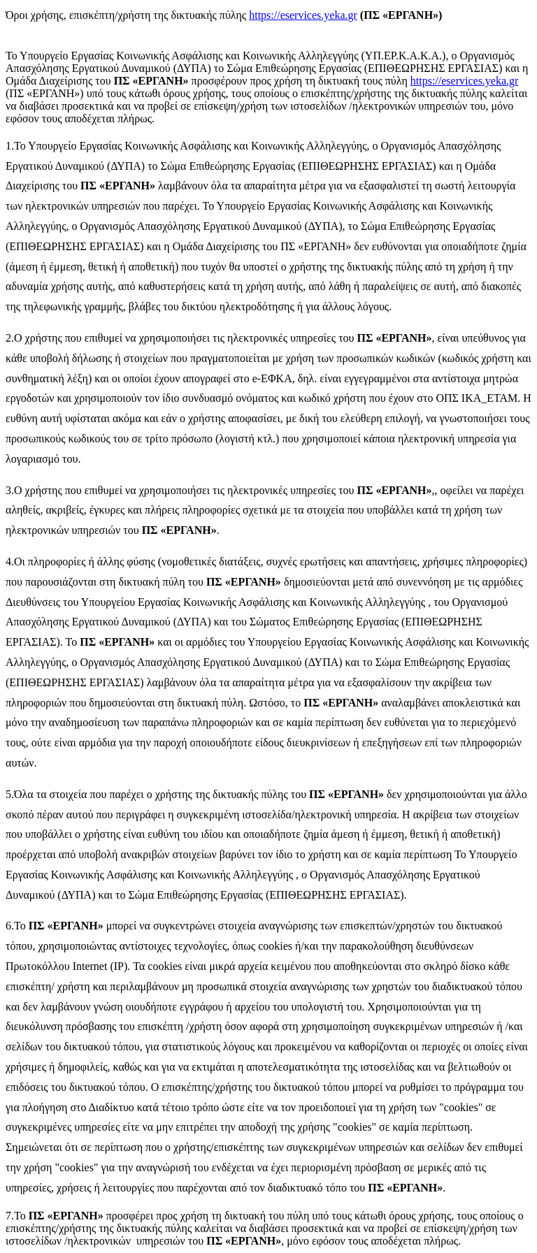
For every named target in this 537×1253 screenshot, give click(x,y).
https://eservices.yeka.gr (303, 15)
